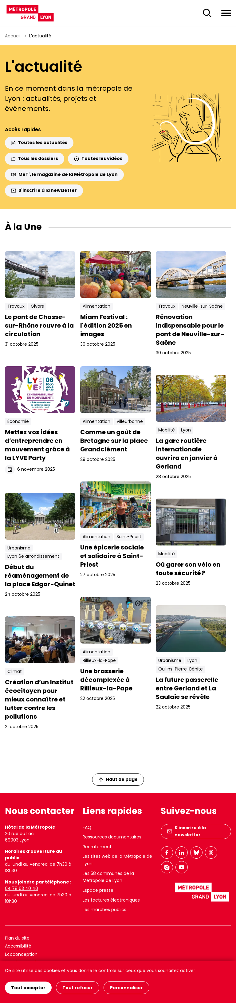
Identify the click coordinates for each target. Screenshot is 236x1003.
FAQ (87, 827)
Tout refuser (77, 988)
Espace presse (98, 890)
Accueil (13, 36)
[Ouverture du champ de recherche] (207, 13)
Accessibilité (18, 946)
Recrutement (97, 847)
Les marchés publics (104, 909)
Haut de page (118, 779)
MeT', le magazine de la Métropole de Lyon (64, 174)
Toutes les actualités (39, 142)
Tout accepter (28, 988)
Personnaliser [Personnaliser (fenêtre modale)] (126, 988)
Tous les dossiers (34, 158)
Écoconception (21, 954)
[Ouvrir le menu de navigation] (226, 13)
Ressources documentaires (112, 837)
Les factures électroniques (111, 900)
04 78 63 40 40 (21, 888)
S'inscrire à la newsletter (44, 190)
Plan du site (17, 938)
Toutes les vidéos (98, 158)
